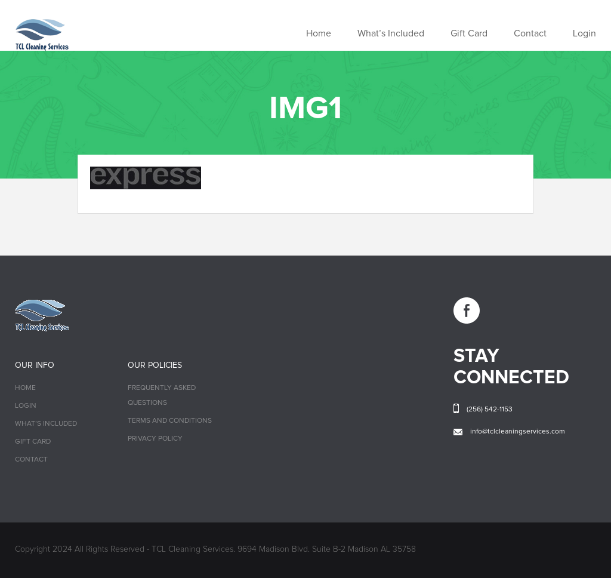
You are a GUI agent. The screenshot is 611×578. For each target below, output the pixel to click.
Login (584, 33)
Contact (530, 33)
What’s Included (390, 33)
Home (318, 33)
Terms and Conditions (170, 421)
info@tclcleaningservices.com (517, 431)
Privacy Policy (155, 438)
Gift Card (468, 33)
